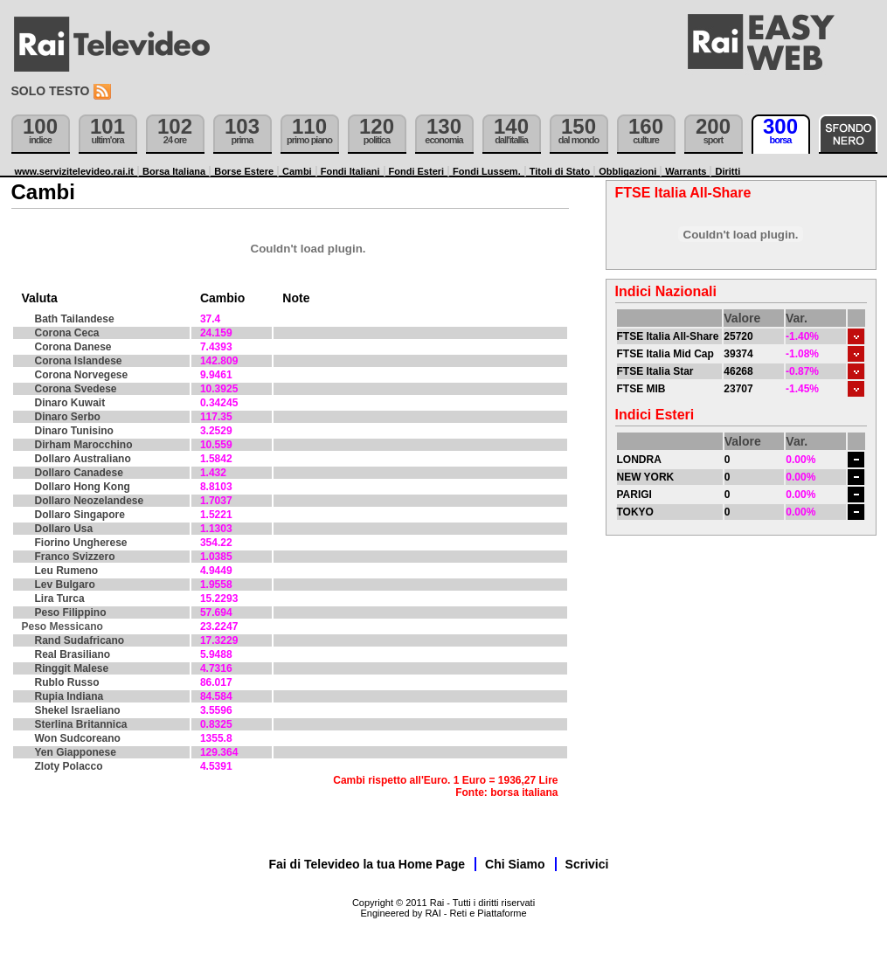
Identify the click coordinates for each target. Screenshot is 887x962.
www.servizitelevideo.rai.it (75, 171)
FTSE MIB (641, 389)
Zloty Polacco (69, 766)
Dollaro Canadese (79, 473)
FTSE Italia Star (655, 371)
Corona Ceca (67, 333)
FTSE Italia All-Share (668, 336)
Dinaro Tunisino (74, 431)
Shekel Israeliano (78, 710)
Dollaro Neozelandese (89, 501)
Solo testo (50, 91)
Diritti (727, 171)
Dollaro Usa (64, 529)
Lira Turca (60, 598)
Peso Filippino (71, 612)
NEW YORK (646, 477)
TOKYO (635, 512)
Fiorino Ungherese (81, 542)
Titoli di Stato (560, 171)
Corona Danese (73, 347)
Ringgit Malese (72, 668)
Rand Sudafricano (80, 640)
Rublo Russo (67, 682)
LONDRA (639, 459)
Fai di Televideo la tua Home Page (367, 864)
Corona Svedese (76, 389)
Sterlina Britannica (81, 724)
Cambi (297, 171)
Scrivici (587, 864)
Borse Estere (244, 171)
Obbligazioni (627, 171)
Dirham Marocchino (84, 445)
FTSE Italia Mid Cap (665, 354)
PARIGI (634, 494)
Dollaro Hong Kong (82, 487)
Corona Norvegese (81, 375)
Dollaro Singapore (80, 515)
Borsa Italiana (173, 171)
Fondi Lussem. (487, 171)
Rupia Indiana (69, 696)
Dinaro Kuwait (70, 403)
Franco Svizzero (75, 556)
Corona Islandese (78, 361)
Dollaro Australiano (83, 459)
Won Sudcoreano (78, 738)
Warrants (685, 171)
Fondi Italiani (350, 171)
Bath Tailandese (74, 319)
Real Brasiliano (73, 654)
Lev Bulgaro (65, 584)
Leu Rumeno (67, 570)
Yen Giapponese (75, 752)
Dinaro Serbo (67, 417)
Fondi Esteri (417, 171)
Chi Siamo (514, 864)
